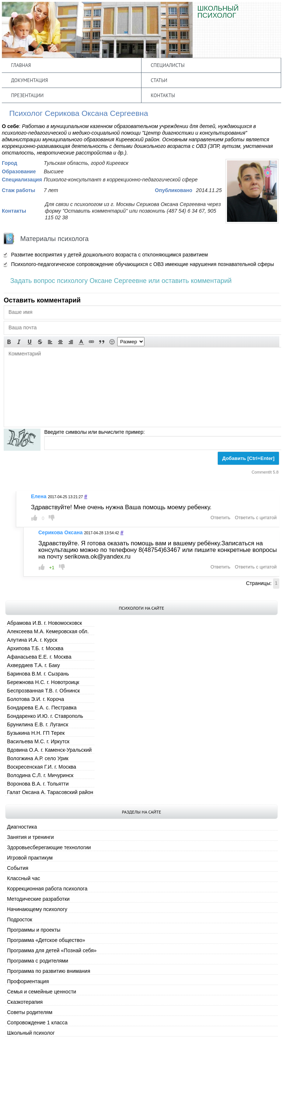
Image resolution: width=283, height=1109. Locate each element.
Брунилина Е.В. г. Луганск (37, 724)
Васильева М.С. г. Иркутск (38, 741)
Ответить (220, 517)
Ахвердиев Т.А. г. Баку (33, 665)
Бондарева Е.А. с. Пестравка (42, 708)
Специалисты (168, 65)
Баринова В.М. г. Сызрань (38, 674)
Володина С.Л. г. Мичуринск (40, 775)
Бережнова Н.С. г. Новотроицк (43, 682)
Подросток (19, 919)
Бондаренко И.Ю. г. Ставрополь (45, 716)
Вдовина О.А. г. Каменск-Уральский (49, 750)
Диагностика (22, 827)
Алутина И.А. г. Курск (32, 640)
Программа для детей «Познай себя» (52, 950)
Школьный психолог (31, 1033)
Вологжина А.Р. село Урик (38, 758)
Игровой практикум (30, 858)
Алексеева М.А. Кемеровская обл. (48, 631)
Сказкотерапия (25, 1002)
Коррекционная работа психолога (47, 889)
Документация (29, 80)
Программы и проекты (33, 930)
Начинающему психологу (37, 909)
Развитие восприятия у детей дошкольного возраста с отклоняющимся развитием (109, 255)
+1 (51, 567)
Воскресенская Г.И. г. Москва (41, 767)
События (17, 868)
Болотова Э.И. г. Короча (35, 699)
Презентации (27, 95)
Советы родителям (29, 1012)
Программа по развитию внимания (48, 971)
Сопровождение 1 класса (37, 1022)
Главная (21, 65)
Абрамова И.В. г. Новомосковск (44, 623)
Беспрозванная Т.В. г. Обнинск (43, 691)
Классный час (23, 878)
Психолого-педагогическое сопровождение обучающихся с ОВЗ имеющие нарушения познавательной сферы (142, 264)
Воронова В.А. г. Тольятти (38, 784)
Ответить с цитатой (255, 517)
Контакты (163, 95)
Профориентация (28, 981)
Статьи (159, 80)
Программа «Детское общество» (46, 940)
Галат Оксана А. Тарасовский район (50, 792)
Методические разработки (38, 899)
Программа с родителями (37, 961)
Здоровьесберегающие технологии (49, 847)
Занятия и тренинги (30, 837)
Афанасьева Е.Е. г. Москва (39, 657)
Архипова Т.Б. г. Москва (35, 648)
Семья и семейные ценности (41, 992)
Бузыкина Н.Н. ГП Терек (35, 733)
